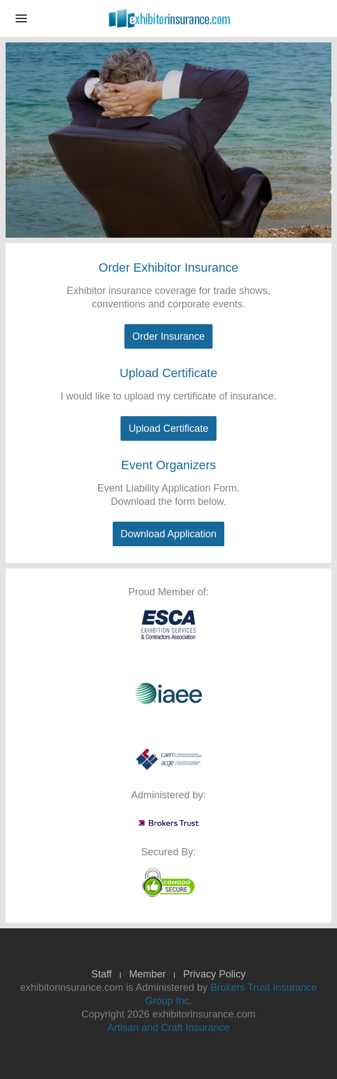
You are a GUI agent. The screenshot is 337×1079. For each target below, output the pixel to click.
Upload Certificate (168, 428)
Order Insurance (168, 336)
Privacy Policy (214, 974)
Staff (102, 974)
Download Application (168, 534)
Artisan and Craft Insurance (168, 1027)
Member (147, 974)
